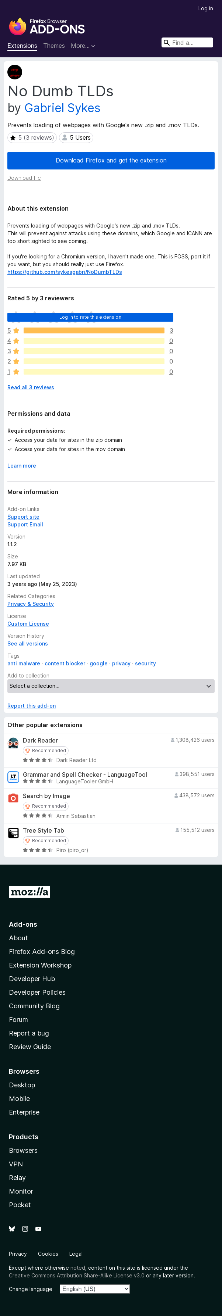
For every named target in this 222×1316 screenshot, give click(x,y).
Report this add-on (31, 705)
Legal (76, 1254)
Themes (54, 45)
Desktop (22, 1085)
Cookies (48, 1254)
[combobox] (187, 42)
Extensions (22, 45)
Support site (23, 517)
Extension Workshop (40, 965)
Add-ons (23, 924)
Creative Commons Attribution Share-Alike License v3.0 (77, 1275)
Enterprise (24, 1112)
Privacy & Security (30, 604)
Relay (17, 1177)
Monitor (21, 1191)
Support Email (25, 524)
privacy (121, 663)
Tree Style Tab (43, 830)
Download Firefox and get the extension (111, 160)
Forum (18, 1019)
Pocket (20, 1205)
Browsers (23, 1150)
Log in (205, 8)
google (99, 663)
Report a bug (29, 1033)
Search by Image (46, 796)
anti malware (23, 663)
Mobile (19, 1098)
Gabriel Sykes (62, 108)
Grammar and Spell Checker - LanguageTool (85, 774)
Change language (30, 1289)
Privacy (18, 1254)
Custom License (28, 624)
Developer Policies (37, 992)
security (145, 663)
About (18, 938)
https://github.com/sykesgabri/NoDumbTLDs (64, 272)
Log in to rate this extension (90, 317)
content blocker (65, 663)
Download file (24, 178)
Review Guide (30, 1047)
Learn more (21, 465)
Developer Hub (32, 979)
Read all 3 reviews (30, 387)
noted (77, 1268)
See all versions (27, 643)
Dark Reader (40, 740)
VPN (16, 1164)
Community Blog (34, 1006)
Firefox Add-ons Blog (42, 951)
